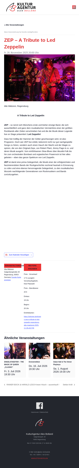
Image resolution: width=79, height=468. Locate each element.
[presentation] (15, 351)
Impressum (35, 412)
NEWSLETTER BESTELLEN (39, 458)
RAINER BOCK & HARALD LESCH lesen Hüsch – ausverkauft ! (32, 385)
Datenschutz (44, 412)
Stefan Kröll (68, 385)
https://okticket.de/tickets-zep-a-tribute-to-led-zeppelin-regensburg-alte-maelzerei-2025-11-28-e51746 (32, 322)
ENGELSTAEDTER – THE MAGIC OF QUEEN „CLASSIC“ (14, 364)
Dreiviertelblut (34, 362)
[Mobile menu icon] (74, 7)
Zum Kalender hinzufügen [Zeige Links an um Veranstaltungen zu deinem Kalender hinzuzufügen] (19, 255)
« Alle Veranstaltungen (14, 25)
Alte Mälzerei (9, 269)
